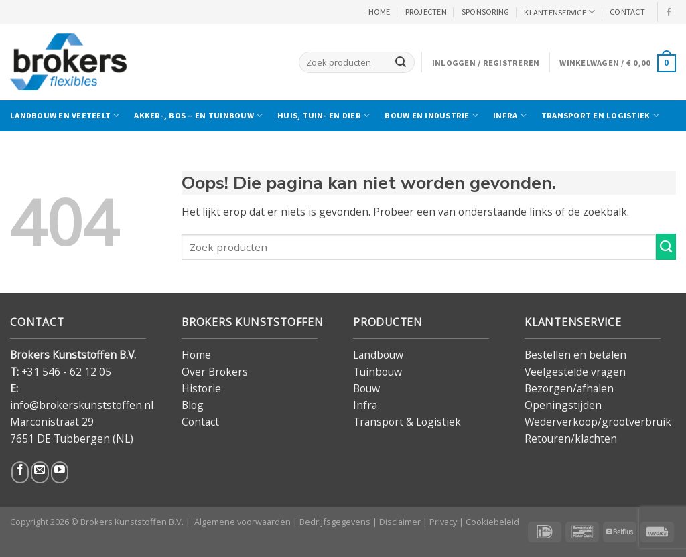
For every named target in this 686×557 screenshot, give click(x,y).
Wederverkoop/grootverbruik (598, 421)
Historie (201, 388)
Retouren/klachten (571, 438)
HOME (379, 12)
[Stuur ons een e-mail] (39, 472)
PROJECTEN (426, 12)
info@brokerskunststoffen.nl (81, 405)
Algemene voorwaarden (242, 521)
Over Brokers (215, 371)
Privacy (443, 521)
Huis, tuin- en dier (323, 115)
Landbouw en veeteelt (64, 115)
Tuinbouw (377, 371)
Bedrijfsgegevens (334, 521)
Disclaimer (400, 521)
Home (196, 354)
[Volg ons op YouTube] (59, 472)
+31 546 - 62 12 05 (66, 371)
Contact (200, 421)
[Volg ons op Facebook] (669, 12)
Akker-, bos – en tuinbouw (198, 115)
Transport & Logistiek (407, 421)
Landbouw (378, 354)
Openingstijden (563, 405)
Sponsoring (486, 12)
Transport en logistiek (600, 115)
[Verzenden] (400, 62)
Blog (193, 405)
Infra (510, 115)
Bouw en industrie (431, 115)
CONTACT (627, 12)
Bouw (366, 388)
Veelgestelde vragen (575, 371)
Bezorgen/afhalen (569, 388)
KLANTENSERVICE (559, 11)
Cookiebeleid (492, 521)
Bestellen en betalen (575, 354)
